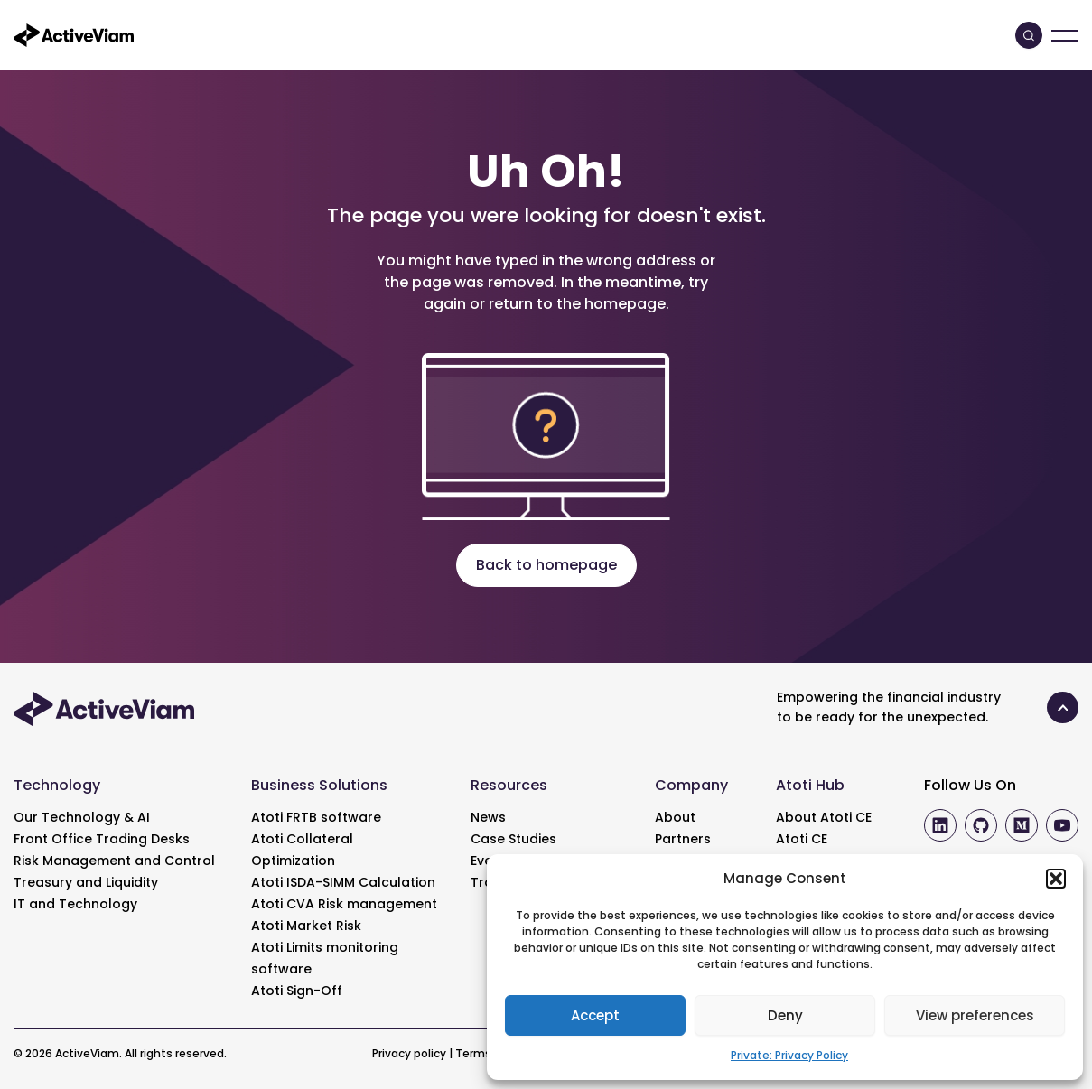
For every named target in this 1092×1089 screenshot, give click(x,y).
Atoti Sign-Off (296, 991)
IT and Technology (75, 904)
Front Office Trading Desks (102, 839)
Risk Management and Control (114, 861)
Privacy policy (409, 1053)
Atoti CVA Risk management (344, 904)
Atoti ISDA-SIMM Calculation (343, 882)
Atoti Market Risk (306, 926)
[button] (1056, 879)
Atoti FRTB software (316, 817)
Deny (785, 1015)
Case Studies (513, 839)
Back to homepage (546, 564)
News (488, 817)
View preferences (975, 1015)
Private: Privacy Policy (789, 1055)
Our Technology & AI (82, 817)
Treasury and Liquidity (86, 882)
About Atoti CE (824, 817)
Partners (683, 839)
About (675, 817)
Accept (595, 1015)
